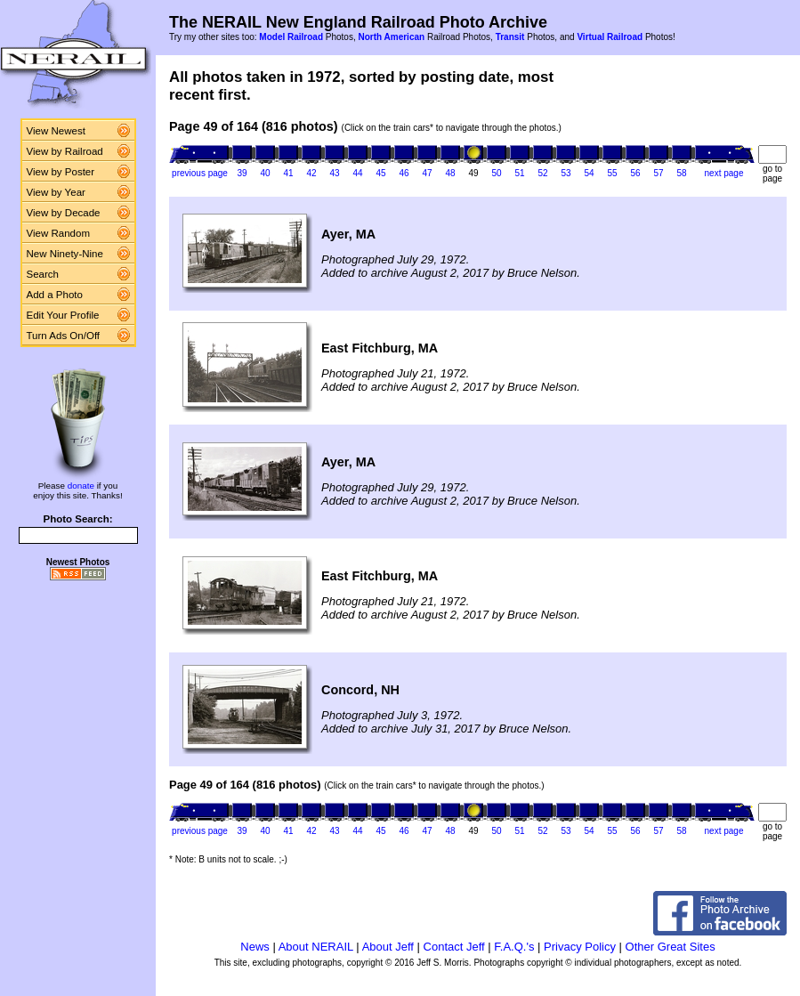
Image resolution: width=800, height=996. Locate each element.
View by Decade (64, 212)
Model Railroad (291, 37)
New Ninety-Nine (65, 253)
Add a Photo (55, 294)
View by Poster (61, 171)
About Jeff (388, 946)
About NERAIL (316, 946)
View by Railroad (65, 151)
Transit (510, 37)
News (255, 946)
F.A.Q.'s (514, 946)
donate (81, 485)
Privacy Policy (580, 946)
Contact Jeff (454, 946)
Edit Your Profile (63, 315)
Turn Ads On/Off (64, 335)
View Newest (56, 131)
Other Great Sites (670, 946)
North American (391, 37)
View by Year (56, 192)
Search (43, 274)
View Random (58, 233)
